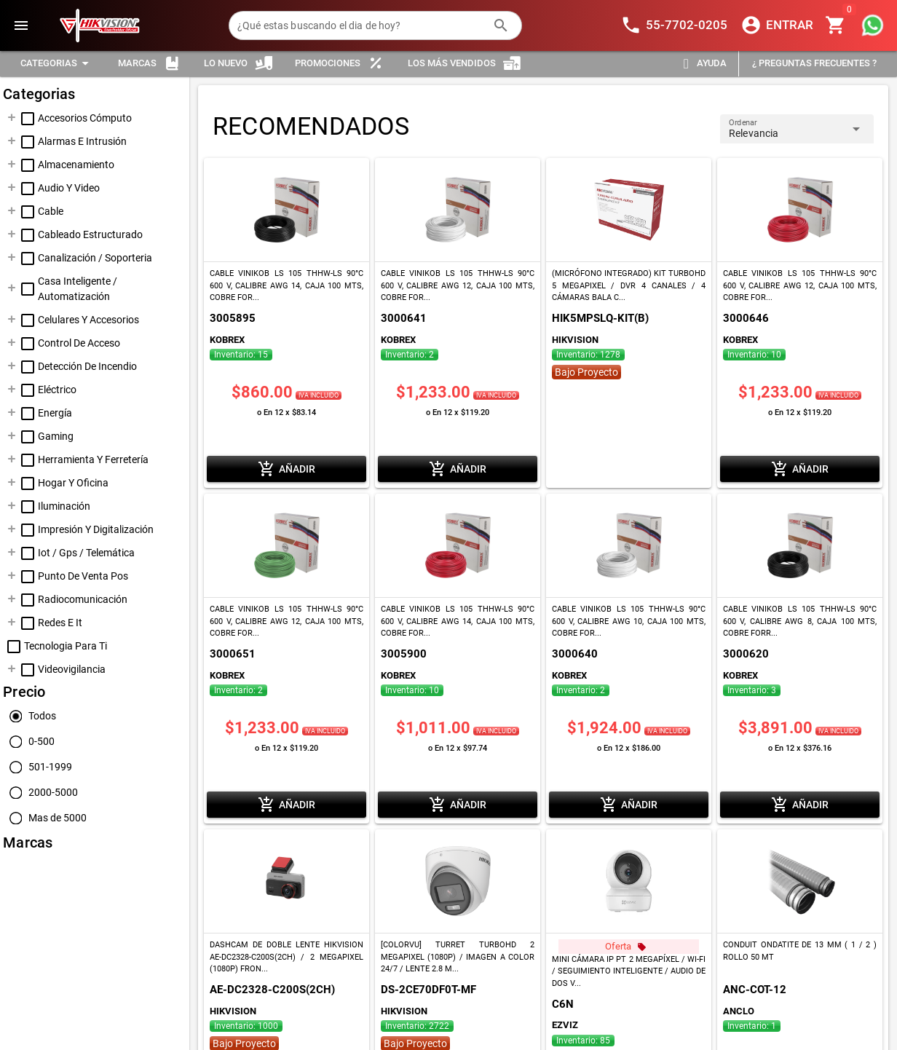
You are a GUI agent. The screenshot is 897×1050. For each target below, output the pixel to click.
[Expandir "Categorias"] (57, 64)
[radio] (29, 716)
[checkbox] (27, 118)
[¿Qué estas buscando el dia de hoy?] (360, 25)
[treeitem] (94, 118)
